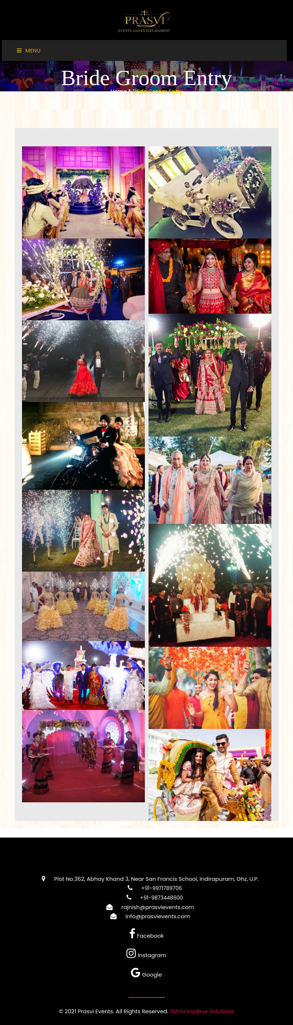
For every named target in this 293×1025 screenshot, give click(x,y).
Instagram (146, 955)
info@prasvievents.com (146, 916)
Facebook (146, 936)
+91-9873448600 (151, 897)
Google (146, 974)
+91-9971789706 (151, 888)
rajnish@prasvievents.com (146, 907)
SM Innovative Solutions (202, 1011)
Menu (28, 50)
